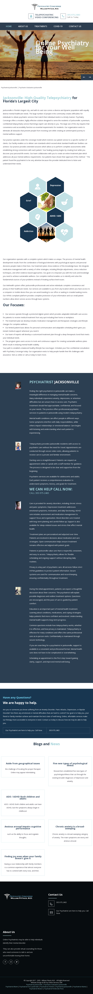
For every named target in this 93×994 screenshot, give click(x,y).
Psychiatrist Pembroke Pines (54, 989)
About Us (23, 26)
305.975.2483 (73, 14)
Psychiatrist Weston (36, 989)
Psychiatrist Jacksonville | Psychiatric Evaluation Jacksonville (46, 985)
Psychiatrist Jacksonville (64, 987)
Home (9, 26)
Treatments (40, 26)
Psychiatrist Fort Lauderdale (29, 987)
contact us (75, 26)
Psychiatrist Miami (12, 987)
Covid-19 (58, 26)
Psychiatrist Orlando (47, 987)
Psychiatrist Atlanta (79, 987)
